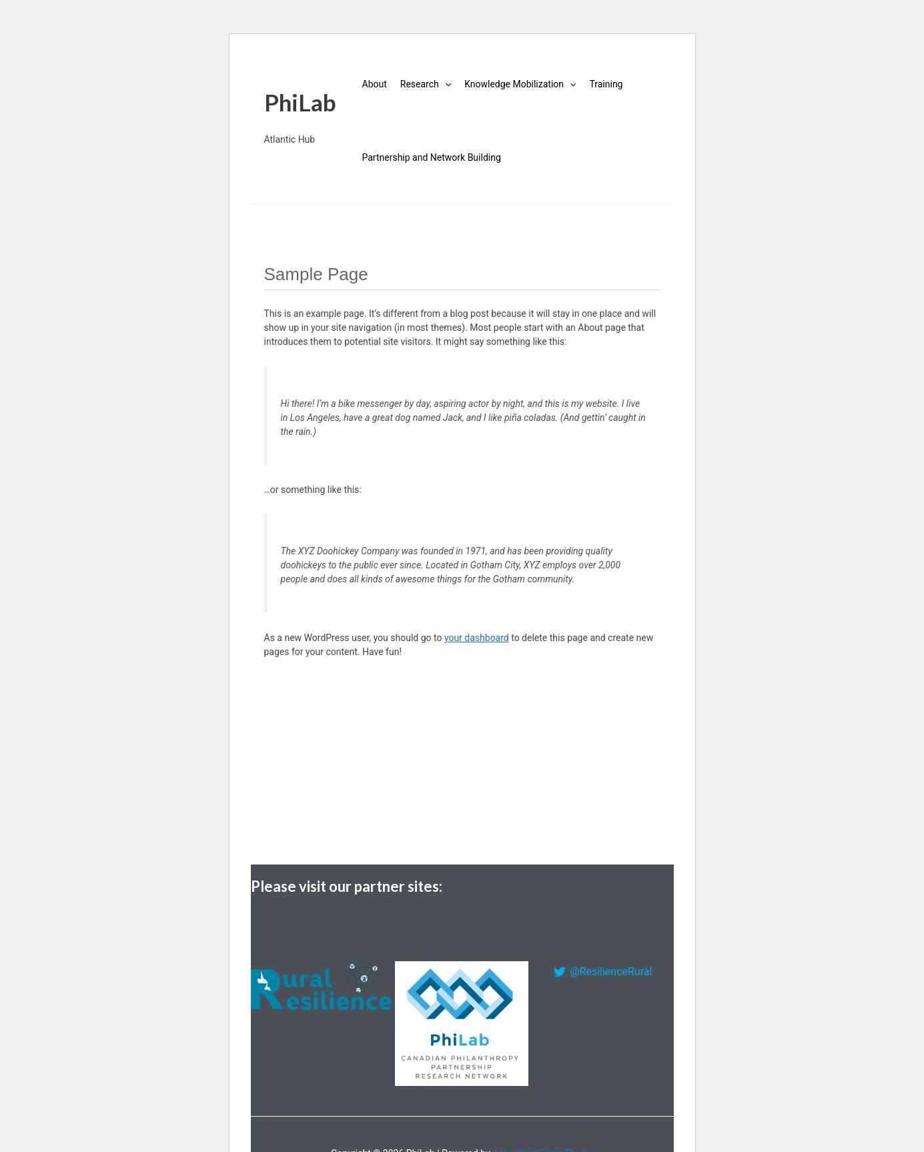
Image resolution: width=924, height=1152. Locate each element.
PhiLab (300, 102)
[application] (445, 84)
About (374, 84)
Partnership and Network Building (431, 157)
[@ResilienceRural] (603, 972)
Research (425, 84)
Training (605, 84)
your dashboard (476, 637)
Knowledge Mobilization (520, 84)
